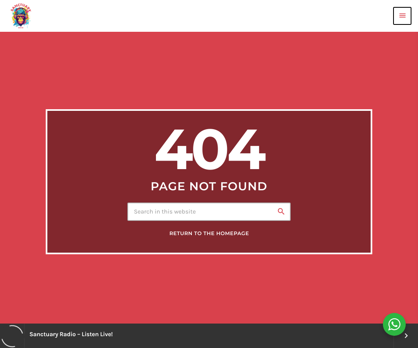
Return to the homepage (209, 234)
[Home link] (21, 16)
